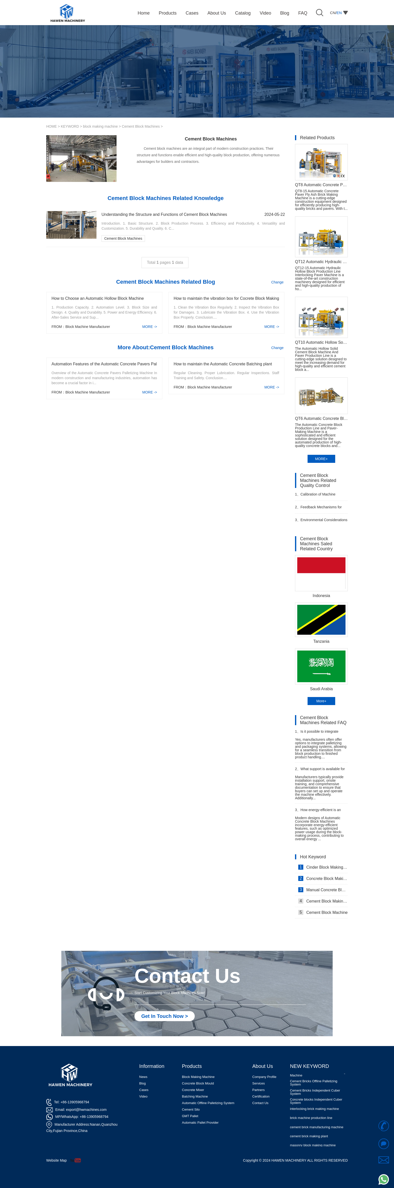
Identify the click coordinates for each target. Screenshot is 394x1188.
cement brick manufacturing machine (316, 1130)
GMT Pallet (190, 1116)
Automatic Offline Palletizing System (208, 1103)
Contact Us (260, 1103)
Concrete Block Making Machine (323, 878)
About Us (262, 1066)
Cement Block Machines (141, 126)
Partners (258, 1090)
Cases (144, 1090)
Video (143, 1096)
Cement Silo (191, 1109)
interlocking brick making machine (314, 1111)
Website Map (56, 1160)
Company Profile (264, 1077)
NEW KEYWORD (309, 1066)
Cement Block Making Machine (323, 901)
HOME (51, 126)
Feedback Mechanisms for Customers (318, 509)
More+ (321, 701)
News (143, 1077)
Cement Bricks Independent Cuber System (315, 1095)
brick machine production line (311, 1120)
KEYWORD (70, 126)
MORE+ (321, 459)
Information (151, 1066)
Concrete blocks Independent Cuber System (316, 1104)
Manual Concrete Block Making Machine (323, 889)
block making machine (100, 126)
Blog (142, 1083)
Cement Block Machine (323, 912)
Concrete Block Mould (198, 1083)
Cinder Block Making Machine (323, 867)
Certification (261, 1096)
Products (192, 1066)
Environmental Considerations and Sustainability (321, 522)
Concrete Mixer (193, 1090)
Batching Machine (195, 1096)
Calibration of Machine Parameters (315, 496)
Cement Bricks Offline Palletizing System (313, 1085)
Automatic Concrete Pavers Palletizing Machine (318, 1076)
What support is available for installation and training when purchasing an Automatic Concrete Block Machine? (320, 771)
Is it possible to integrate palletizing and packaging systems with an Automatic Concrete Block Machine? (316, 733)
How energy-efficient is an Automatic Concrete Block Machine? (318, 812)
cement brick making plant (309, 1139)
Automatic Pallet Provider (200, 1122)
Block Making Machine (198, 1077)
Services (258, 1083)
